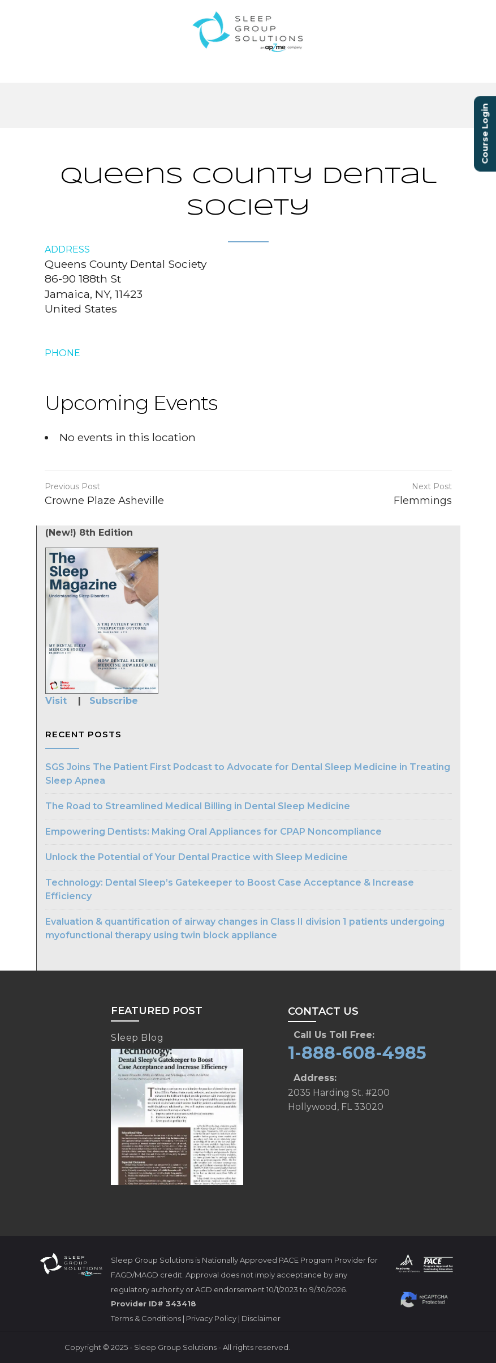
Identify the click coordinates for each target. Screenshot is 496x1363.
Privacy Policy (211, 1318)
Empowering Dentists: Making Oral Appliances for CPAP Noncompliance (213, 831)
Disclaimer (261, 1318)
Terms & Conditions (146, 1318)
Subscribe (113, 700)
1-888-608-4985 (357, 1052)
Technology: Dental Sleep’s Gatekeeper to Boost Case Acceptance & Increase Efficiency (229, 889)
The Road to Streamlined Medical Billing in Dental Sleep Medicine (197, 806)
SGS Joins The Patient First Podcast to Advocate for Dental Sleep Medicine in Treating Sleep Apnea (247, 774)
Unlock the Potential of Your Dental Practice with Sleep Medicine (196, 857)
